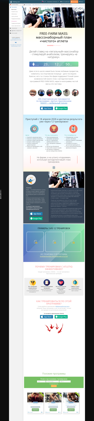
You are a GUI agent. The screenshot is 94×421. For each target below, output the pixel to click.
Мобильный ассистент (62, 306)
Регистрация (74, 1)
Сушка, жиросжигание (16, 25)
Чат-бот (19, 39)
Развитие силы (14, 11)
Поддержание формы (15, 18)
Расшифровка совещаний (16, 44)
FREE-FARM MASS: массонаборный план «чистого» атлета (46, 4)
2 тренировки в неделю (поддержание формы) (71, 404)
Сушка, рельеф (14, 16)
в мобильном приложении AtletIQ (54, 256)
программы (28, 4)
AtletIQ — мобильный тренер (53, 103)
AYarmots (35, 402)
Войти (81, 1)
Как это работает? (65, 1)
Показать (54, 386)
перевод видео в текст (16, 46)
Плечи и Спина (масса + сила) (35, 403)
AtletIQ (28, 188)
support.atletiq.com (14, 39)
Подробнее (35, 409)
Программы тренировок (53, 1)
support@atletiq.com (16, 38)
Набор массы (14, 14)
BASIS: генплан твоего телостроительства (53, 404)
